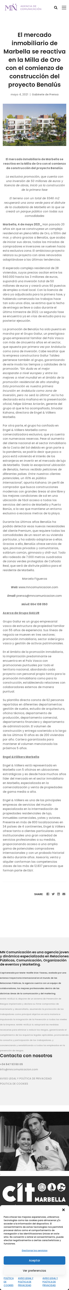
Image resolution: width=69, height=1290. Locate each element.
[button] (63, 1210)
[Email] (63, 894)
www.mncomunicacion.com (38, 587)
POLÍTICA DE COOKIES (9, 1282)
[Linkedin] (58, 894)
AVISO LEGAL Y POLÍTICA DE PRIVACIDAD (25, 1282)
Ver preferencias (34, 1271)
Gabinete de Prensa (45, 94)
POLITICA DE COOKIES (14, 1084)
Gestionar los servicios (34, 1250)
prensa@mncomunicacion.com (39, 596)
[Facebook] (48, 894)
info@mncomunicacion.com (19, 1069)
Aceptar (34, 1260)
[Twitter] (53, 894)
